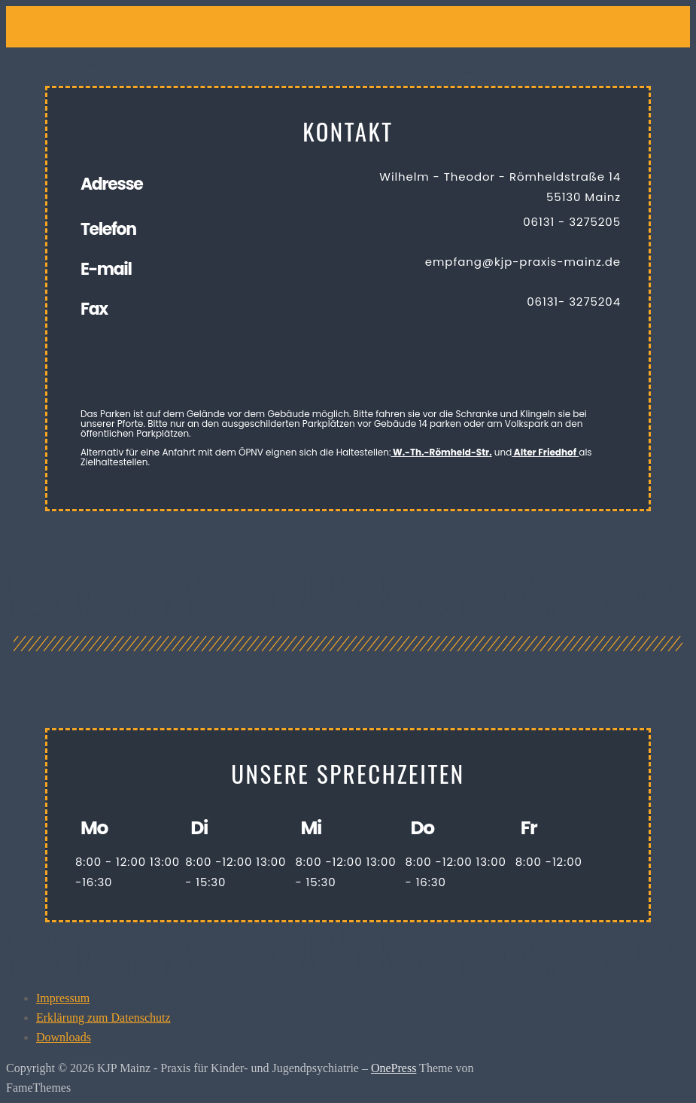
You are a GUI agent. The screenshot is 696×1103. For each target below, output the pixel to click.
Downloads (63, 1037)
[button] (290, 20)
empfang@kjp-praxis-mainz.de (523, 262)
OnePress (393, 1068)
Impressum (63, 998)
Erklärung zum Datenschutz (103, 1017)
